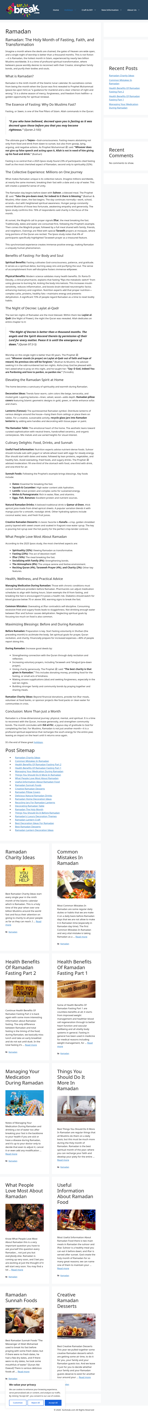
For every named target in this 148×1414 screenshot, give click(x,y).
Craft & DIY (90, 10)
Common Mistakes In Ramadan (32, 761)
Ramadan (13, 932)
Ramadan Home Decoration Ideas (33, 799)
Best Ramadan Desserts (28, 826)
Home (56, 10)
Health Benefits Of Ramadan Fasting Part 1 (38, 767)
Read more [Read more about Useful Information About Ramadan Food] (63, 1268)
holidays (38, 742)
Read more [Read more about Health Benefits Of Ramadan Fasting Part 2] (31, 1044)
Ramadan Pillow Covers (27, 792)
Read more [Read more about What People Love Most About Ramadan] (17, 1269)
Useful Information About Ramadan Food (37, 781)
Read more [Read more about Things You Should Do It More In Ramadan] (63, 1160)
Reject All (36, 1402)
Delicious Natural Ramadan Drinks (33, 795)
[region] (35, 1394)
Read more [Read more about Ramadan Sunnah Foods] (23, 1371)
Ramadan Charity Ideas (27, 757)
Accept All (53, 1402)
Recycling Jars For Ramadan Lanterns (35, 802)
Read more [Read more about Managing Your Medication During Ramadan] (11, 1153)
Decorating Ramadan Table (29, 805)
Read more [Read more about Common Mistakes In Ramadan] (81, 936)
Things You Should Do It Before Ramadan (37, 812)
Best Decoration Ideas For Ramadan (34, 823)
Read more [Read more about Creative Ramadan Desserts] (85, 1377)
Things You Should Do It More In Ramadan (38, 774)
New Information (113, 10)
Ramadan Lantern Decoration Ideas (34, 830)
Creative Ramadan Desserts (30, 788)
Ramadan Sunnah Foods (28, 785)
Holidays (71, 10)
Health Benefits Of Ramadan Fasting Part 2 (38, 764)
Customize (18, 1402)
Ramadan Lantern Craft (27, 819)
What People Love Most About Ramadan (37, 778)
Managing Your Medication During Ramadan (39, 771)
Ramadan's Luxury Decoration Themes (36, 816)
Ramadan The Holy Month (29, 809)
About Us (135, 10)
